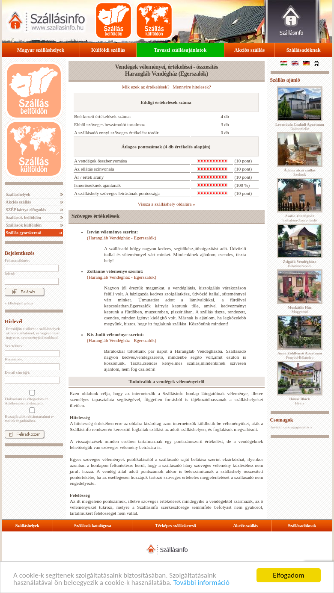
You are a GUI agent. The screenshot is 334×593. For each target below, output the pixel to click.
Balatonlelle (299, 126)
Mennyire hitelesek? (192, 86)
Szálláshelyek (17, 194)
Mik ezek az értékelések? (146, 86)
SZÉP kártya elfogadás (25, 209)
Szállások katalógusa (92, 525)
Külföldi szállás (108, 50)
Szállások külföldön (23, 225)
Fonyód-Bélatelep (299, 355)
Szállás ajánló (285, 80)
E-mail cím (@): (17, 372)
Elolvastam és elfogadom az (31, 397)
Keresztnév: (14, 359)
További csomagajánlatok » (291, 427)
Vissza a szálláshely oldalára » (166, 204)
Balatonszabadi (299, 264)
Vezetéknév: (14, 346)
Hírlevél (13, 322)
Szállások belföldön (23, 217)
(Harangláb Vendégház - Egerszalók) (121, 237)
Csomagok (281, 420)
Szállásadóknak (303, 50)
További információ (201, 582)
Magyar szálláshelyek (40, 50)
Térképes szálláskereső (175, 525)
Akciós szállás (249, 50)
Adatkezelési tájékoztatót (24, 403)
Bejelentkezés (19, 253)
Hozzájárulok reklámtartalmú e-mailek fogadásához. (31, 415)
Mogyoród (300, 309)
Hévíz (299, 401)
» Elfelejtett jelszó (19, 303)
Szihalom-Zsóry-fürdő (299, 218)
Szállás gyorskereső (23, 232)
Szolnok (300, 172)
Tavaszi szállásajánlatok (180, 50)
